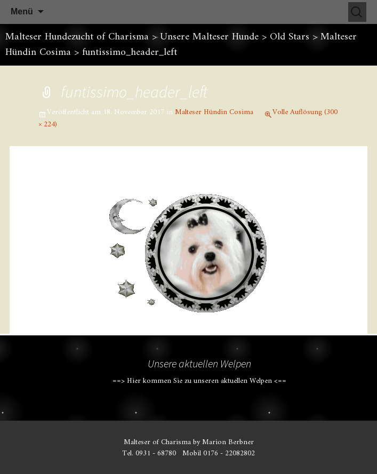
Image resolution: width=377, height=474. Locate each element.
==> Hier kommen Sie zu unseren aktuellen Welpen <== (199, 381)
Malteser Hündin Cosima (214, 112)
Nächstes (321, 180)
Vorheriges (60, 180)
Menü (22, 11)
